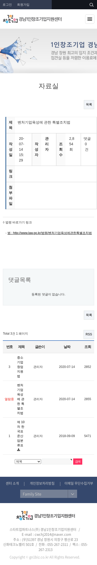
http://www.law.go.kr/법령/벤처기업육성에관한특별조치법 (52, 233)
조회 (87, 347)
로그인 (7, 4)
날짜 (67, 347)
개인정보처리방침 (42, 483)
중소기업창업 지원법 (20, 367)
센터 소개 (12, 483)
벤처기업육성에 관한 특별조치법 (20, 399)
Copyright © (19, 556)
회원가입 (23, 4)
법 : (10, 233)
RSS (89, 334)
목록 (89, 104)
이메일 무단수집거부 (78, 483)
